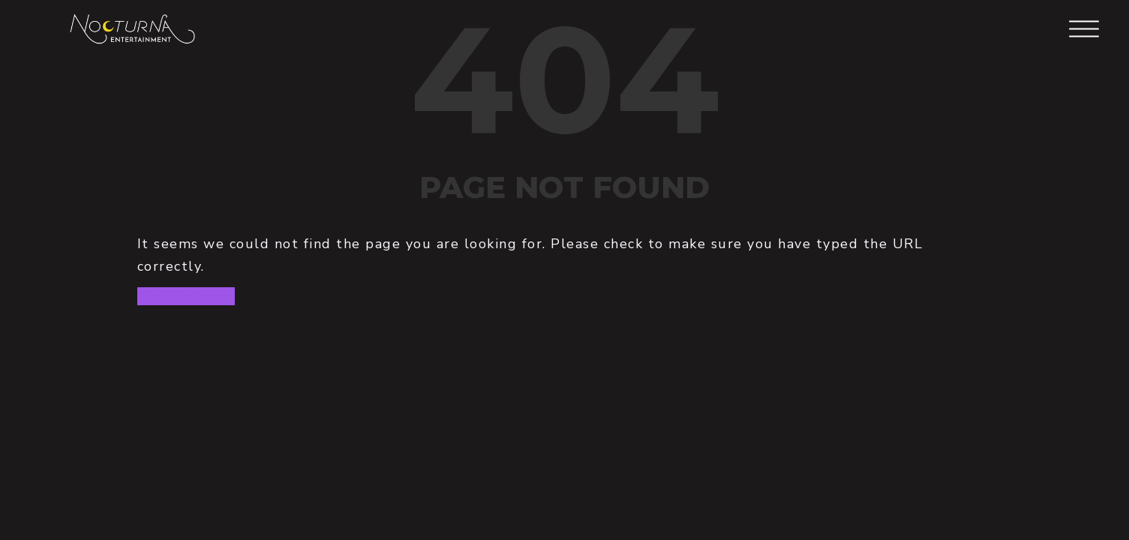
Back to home (186, 296)
